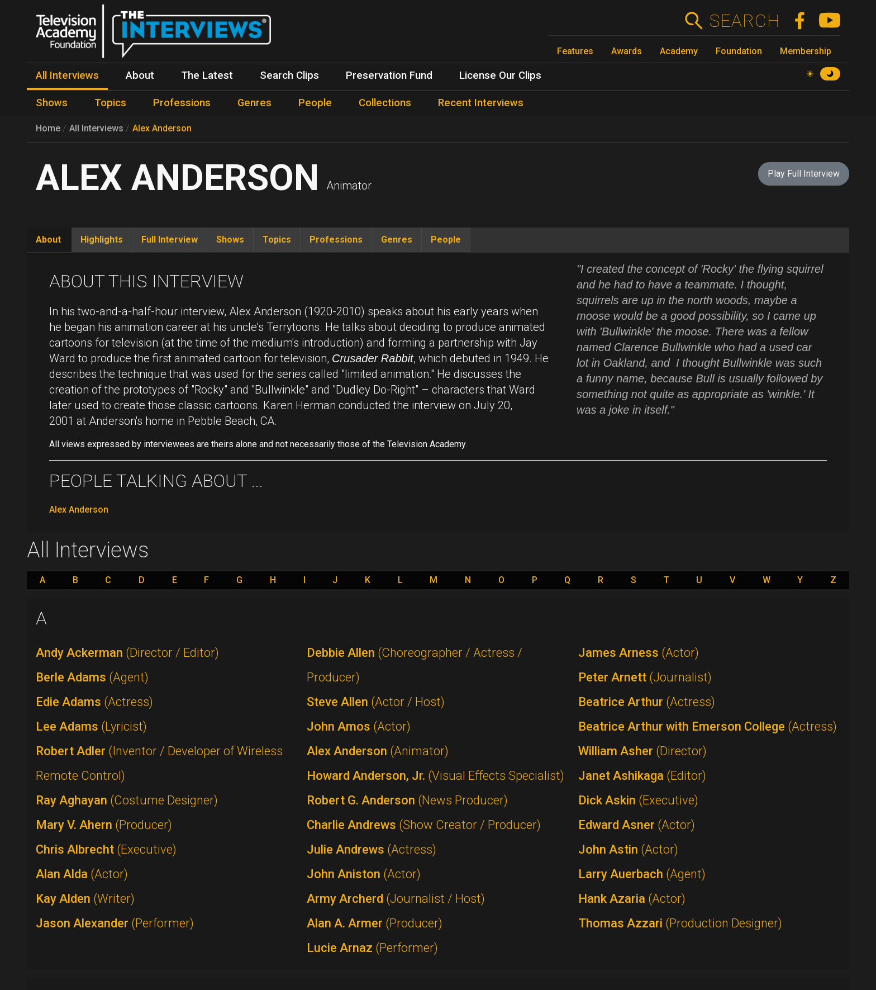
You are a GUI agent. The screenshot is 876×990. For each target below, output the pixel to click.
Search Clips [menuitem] (289, 75)
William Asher (642, 751)
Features (575, 51)
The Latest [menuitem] (207, 75)
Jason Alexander (115, 923)
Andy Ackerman (127, 653)
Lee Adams (91, 726)
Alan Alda (82, 874)
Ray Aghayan (127, 800)
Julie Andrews (371, 849)
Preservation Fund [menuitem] (389, 75)
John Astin (628, 849)
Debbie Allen (414, 665)
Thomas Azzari (680, 923)
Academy (679, 51)
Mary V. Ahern (104, 825)
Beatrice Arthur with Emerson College (707, 726)
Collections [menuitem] (385, 103)
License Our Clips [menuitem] (500, 75)
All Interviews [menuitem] (67, 75)
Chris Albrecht (106, 849)
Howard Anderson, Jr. (435, 776)
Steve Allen (376, 702)
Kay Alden (85, 899)
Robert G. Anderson (407, 800)
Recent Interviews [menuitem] (480, 103)
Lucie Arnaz (372, 948)
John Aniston (364, 874)
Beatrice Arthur (646, 702)
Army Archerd (396, 899)
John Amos (359, 726)
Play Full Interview (804, 173)
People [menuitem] (315, 103)
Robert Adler (159, 763)
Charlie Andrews (424, 825)
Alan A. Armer (374, 923)
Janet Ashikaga (642, 776)
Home (48, 128)
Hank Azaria (631, 899)
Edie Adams (94, 702)
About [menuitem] (140, 75)
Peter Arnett (645, 677)
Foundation (739, 51)
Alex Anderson (162, 128)
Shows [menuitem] (52, 103)
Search (744, 20)
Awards (626, 51)
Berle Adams (92, 677)
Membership (805, 51)
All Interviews (96, 128)
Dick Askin (638, 800)
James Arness (638, 653)
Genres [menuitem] (254, 103)
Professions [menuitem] (182, 103)
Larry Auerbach (642, 874)
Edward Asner (636, 825)
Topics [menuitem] (110, 103)
